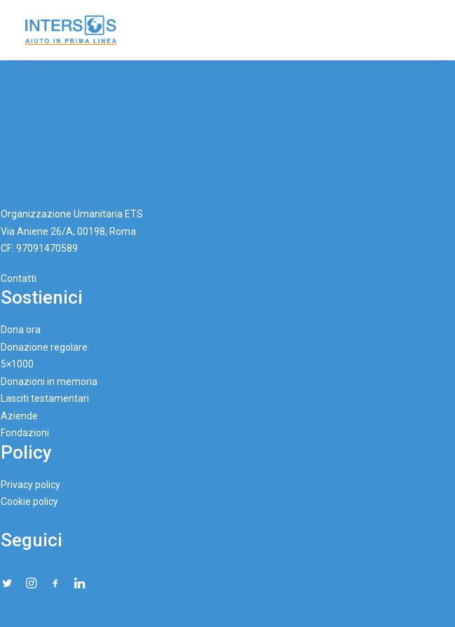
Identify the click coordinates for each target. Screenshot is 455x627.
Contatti (18, 278)
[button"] (7, 584)
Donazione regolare (44, 347)
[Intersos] (71, 30)
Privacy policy (30, 484)
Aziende (19, 416)
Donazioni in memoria (49, 381)
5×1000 (17, 364)
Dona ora (21, 329)
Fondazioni (25, 432)
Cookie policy (29, 501)
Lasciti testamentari (45, 398)
